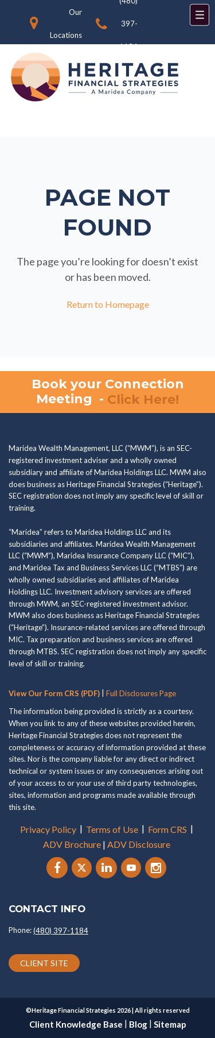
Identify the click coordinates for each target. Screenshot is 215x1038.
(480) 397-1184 (60, 930)
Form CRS (167, 829)
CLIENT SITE (44, 963)
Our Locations (66, 23)
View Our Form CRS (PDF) (54, 693)
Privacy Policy (48, 829)
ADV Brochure (72, 844)
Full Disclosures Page (141, 693)
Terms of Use (112, 829)
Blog (138, 1024)
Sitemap (170, 1024)
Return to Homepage (108, 304)
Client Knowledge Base (76, 1024)
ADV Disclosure (138, 844)
